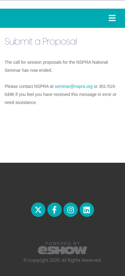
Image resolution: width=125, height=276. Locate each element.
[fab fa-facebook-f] (55, 209)
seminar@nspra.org (74, 86)
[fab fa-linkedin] (86, 209)
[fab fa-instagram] (71, 209)
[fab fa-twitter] (39, 209)
